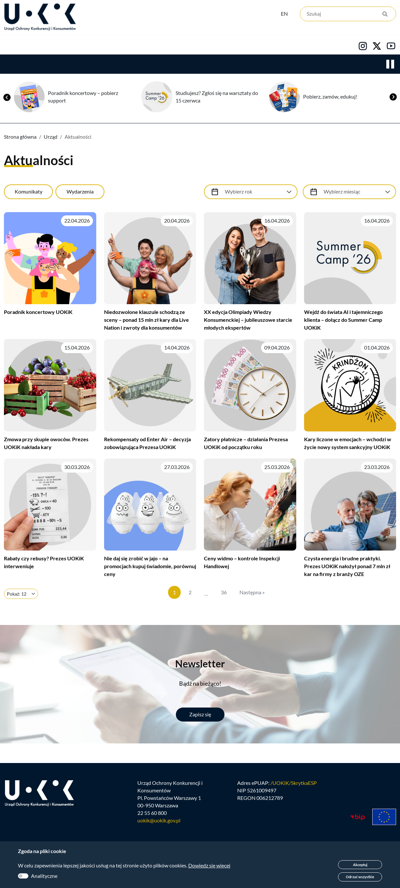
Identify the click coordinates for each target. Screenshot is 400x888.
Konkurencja (62, 46)
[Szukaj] (348, 15)
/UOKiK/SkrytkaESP (293, 789)
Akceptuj (360, 865)
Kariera (223, 46)
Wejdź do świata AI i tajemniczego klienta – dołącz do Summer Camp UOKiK (343, 321)
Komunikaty (28, 193)
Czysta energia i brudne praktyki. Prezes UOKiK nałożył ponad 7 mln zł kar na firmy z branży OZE (347, 568)
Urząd (11, 46)
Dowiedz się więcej (209, 865)
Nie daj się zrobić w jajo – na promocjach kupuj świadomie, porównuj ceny (150, 568)
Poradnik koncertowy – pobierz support (83, 98)
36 (224, 594)
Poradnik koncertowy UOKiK (38, 313)
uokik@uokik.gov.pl (158, 826)
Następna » (252, 594)
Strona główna (20, 138)
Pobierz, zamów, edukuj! (330, 98)
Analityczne (44, 876)
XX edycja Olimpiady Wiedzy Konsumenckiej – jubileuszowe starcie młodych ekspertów (248, 321)
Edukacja (175, 46)
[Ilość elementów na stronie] (21, 595)
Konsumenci (121, 46)
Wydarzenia (80, 193)
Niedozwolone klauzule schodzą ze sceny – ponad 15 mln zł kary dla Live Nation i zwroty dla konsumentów (146, 321)
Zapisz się (200, 716)
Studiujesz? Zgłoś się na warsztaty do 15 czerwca (217, 98)
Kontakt (270, 46)
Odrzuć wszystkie (360, 877)
